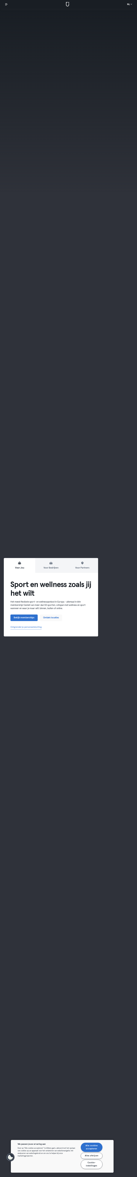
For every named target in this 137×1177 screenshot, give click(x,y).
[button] (10, 1157)
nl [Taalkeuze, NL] (129, 4)
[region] (62, 1156)
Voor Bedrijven (51, 565)
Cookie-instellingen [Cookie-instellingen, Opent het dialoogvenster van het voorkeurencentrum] (91, 1164)
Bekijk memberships (24, 618)
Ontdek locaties (51, 618)
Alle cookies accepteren (92, 1147)
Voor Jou (19, 565)
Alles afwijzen (91, 1156)
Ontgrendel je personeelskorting (26, 627)
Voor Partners (82, 565)
